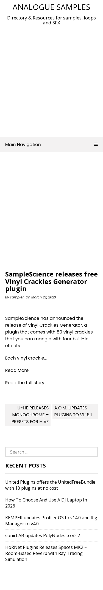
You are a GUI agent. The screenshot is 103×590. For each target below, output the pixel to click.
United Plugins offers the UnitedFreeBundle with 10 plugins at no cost (50, 485)
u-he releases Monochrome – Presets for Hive (30, 415)
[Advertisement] (51, 79)
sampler (17, 297)
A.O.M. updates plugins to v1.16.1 (73, 411)
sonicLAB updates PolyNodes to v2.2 (42, 535)
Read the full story (24, 383)
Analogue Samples (51, 7)
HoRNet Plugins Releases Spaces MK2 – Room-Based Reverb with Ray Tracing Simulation (46, 553)
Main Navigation (51, 144)
